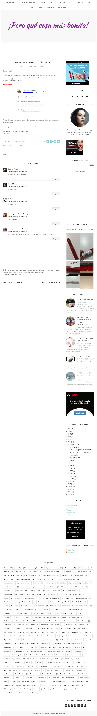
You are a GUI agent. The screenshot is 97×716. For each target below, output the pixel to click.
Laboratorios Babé (81, 598)
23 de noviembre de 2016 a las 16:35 (17, 231)
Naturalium (63, 674)
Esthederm (67, 685)
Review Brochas (26, 602)
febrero (72, 476)
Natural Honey (50, 674)
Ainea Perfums (84, 677)
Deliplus (48, 583)
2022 (69, 431)
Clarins (64, 617)
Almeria (16, 609)
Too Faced (19, 571)
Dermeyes (55, 685)
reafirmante (44, 643)
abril (71, 471)
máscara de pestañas (82, 606)
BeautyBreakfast (43, 609)
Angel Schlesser (44, 659)
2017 (69, 439)
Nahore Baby (71, 621)
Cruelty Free (79, 602)
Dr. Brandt (7, 621)
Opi (83, 674)
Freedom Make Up (32, 621)
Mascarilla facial (8, 594)
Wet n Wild (64, 575)
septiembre (73, 458)
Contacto (69, 508)
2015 (69, 481)
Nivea (42, 598)
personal (23, 583)
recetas (6, 609)
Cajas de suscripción (52, 568)
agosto (72, 460)
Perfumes (53, 606)
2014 (69, 484)
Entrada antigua (50, 282)
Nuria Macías (13, 184)
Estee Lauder (66, 666)
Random (6, 571)
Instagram (24, 136)
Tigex (17, 617)
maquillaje (18, 568)
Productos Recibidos (73, 655)
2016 (69, 442)
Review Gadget (54, 587)
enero (72, 479)
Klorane (52, 613)
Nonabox (6, 575)
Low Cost (33, 632)
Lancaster (7, 655)
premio (39, 594)
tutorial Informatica (29, 693)
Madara (67, 670)
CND (67, 662)
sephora (85, 583)
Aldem (5, 681)
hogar (62, 636)
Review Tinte (77, 594)
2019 (69, 434)
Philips (86, 632)
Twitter (19, 136)
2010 (69, 494)
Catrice (82, 587)
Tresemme (7, 659)
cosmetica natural (9, 583)
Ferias (65, 594)
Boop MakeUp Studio (54, 662)
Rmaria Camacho (14, 169)
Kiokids (26, 689)
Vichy (26, 606)
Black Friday (55, 628)
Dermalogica (43, 666)
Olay (74, 674)
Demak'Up (77, 647)
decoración (30, 659)
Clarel (67, 598)
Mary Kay (21, 674)
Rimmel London (42, 602)
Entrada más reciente (14, 282)
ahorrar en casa (26, 587)
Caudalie (77, 662)
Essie (54, 666)
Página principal (71, 505)
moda (75, 583)
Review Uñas (69, 587)
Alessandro (58, 643)
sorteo (21, 146)
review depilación (39, 606)
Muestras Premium (66, 613)
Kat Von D (75, 640)
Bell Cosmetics (52, 594)
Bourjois (38, 640)
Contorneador (31, 685)
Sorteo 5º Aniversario (85, 299)
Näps (86, 640)
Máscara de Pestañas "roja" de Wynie (80, 230)
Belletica (17, 662)
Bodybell (38, 662)
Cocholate (7, 666)
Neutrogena (7, 624)
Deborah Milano (61, 583)
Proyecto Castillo (25, 594)
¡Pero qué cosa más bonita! (43, 713)
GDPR (68, 514)
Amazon (72, 636)
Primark (32, 624)
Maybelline (33, 590)
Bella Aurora (7, 647)
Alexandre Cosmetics (28, 681)
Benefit (67, 602)
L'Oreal (50, 579)
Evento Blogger (82, 571)
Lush (60, 621)
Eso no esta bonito (36, 651)
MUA (43, 632)
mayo (71, 468)
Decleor (43, 685)
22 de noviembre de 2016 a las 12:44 (17, 171)
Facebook (13, 136)
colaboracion (56, 677)
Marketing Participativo (23, 579)
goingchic (7, 628)
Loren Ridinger (48, 621)
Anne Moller (84, 636)
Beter (28, 640)
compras (68, 571)
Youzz (52, 636)
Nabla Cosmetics (45, 655)
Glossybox (19, 575)
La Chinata (21, 632)
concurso (40, 587)
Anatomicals (41, 628)
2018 (69, 437)
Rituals (43, 636)
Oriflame (62, 632)
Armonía (6, 662)
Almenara (43, 681)
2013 (69, 486)
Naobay (84, 621)
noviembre (73, 447)
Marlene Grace (8, 674)
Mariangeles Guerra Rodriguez (19, 214)
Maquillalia (79, 670)
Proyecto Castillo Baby (10, 636)
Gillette (6, 689)
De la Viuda (81, 628)
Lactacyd (26, 670)
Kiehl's (16, 689)
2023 (69, 429)
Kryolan (68, 651)
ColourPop (30, 666)
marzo (72, 473)
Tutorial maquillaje (70, 568)
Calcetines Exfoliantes (58, 681)
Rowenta (6, 677)
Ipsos (5, 670)
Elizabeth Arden (20, 651)
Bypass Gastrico (74, 609)
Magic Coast (19, 655)
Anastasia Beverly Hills (74, 643)
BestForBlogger (61, 713)
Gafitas (10, 199)
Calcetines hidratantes (77, 681)
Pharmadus (74, 632)
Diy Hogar (7, 590)
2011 (69, 492)
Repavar (55, 689)
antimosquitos (42, 677)
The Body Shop (56, 590)
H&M (42, 613)
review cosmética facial (52, 571)
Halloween (63, 640)
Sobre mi (69, 510)
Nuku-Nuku (71, 550)
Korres (15, 670)
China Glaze (43, 647)
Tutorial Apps (45, 624)
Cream (55, 647)
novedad (6, 579)
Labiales (78, 651)
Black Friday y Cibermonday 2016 (81, 450)
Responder (56, 179)
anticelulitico (69, 624)
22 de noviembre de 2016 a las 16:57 (17, 201)
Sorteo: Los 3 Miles (84, 373)
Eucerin (18, 621)
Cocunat (18, 666)
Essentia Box (8, 632)
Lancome (37, 670)
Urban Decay (71, 590)
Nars (52, 632)
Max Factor (32, 575)
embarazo (82, 624)
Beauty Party (29, 609)
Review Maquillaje (34, 568)
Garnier (6, 606)
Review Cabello (79, 575)
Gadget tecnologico (54, 651)
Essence (39, 579)
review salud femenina (10, 693)
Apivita (67, 659)
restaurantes (70, 677)
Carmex (32, 647)
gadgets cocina (68, 689)
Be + (19, 640)
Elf (34, 613)
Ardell (77, 659)
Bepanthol (38, 617)
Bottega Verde (51, 617)
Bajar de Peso (8, 640)
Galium (78, 685)
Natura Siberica (35, 674)
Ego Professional (22, 613)
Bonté (17, 598)
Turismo (22, 643)
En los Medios (70, 512)
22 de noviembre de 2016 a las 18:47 (17, 216)
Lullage (57, 670)
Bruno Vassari (59, 609)
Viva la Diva (28, 677)
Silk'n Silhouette (8, 643)
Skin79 (80, 613)
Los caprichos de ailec (16, 229)
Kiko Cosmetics (33, 571)
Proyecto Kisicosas (29, 636)
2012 (69, 489)
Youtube (31, 136)
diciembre (73, 444)
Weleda (27, 617)
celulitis (33, 643)
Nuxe (45, 689)
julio (71, 463)
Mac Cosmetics (29, 598)
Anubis (57, 659)
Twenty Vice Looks (9, 587)
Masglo (32, 655)
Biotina (28, 662)
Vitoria (57, 624)
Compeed (18, 685)
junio (71, 465)
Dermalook (75, 617)
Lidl (48, 670)
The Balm (6, 617)
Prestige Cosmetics (10, 602)
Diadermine (7, 613)
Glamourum (19, 590)
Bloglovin (6, 136)
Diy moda (6, 651)
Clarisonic (7, 685)
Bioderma (36, 583)
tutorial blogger (54, 598)
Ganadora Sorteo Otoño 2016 (79, 452)
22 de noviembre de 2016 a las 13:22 (17, 186)
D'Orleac (65, 647)
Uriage (17, 677)
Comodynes (50, 640)
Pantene (58, 655)
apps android (66, 606)
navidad (56, 602)
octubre (72, 455)
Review (6, 568)
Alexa (14, 681)
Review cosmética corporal (67, 579)
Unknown (71, 552)
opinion (6, 598)
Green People (80, 666)
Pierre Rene (20, 624)
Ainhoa (18, 628)
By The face (20, 647)
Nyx (44, 590)
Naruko (36, 689)
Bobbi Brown (68, 628)
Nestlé (16, 606)
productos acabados (49, 575)
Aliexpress (29, 628)
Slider (14, 146)
